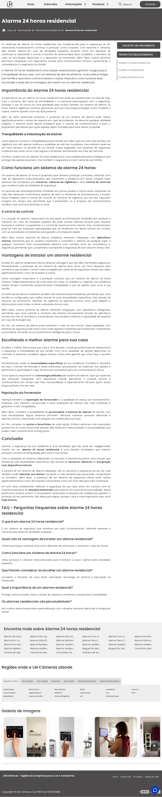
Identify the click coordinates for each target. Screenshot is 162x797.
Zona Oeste (42, 681)
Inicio (115, 776)
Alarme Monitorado (67, 640)
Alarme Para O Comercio (122, 640)
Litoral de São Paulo (109, 681)
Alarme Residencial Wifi (43, 644)
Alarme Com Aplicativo (95, 636)
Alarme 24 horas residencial (134, 62)
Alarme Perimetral (145, 640)
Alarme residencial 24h (131, 77)
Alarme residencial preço (44, 648)
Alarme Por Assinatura (16, 644)
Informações (76, 4)
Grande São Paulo (87, 681)
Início (30, 4)
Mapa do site (152, 776)
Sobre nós (125, 776)
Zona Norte (27, 681)
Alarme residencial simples (71, 648)
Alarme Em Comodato (16, 640)
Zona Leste (69, 681)
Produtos (101, 4)
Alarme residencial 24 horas (71, 644)
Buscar (127, 4)
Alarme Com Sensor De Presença (127, 636)
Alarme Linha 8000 (40, 640)
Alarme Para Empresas (94, 640)
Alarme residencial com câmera (126, 644)
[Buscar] (120, 4)
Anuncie (150, 4)
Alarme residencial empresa (19, 648)
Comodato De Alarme (68, 652)
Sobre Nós (50, 4)
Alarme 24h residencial (131, 70)
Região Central (11, 681)
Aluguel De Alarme (92, 648)
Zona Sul (55, 681)
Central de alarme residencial (20, 652)
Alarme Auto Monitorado (70, 636)
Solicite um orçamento (139, 45)
